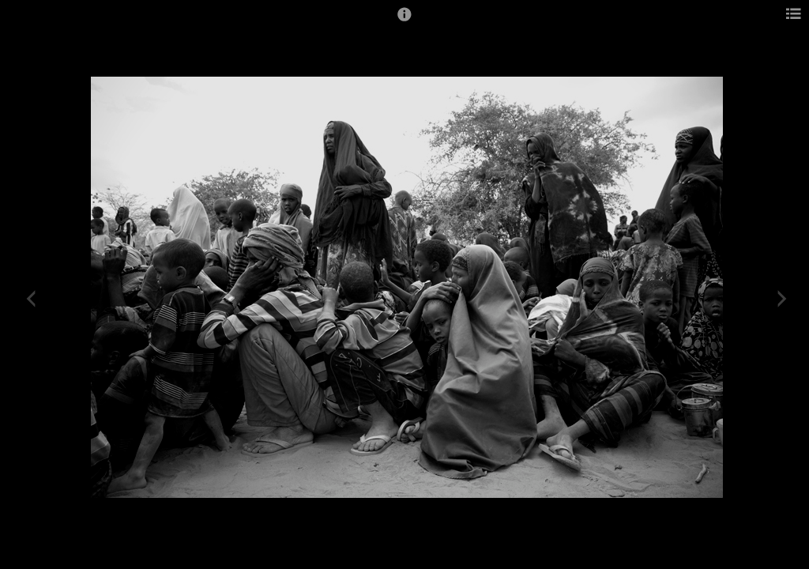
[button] (404, 21)
